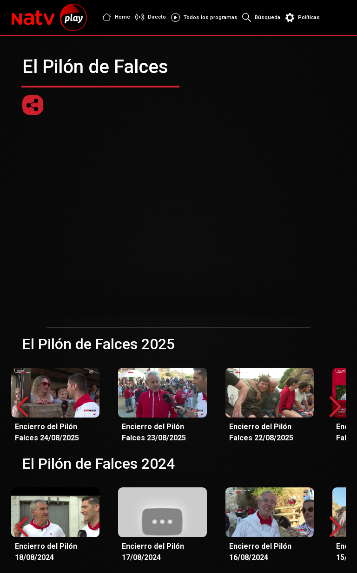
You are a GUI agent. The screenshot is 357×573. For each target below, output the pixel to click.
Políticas (302, 17)
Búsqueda (260, 17)
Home (114, 17)
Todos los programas (203, 17)
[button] (335, 407)
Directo (149, 16)
